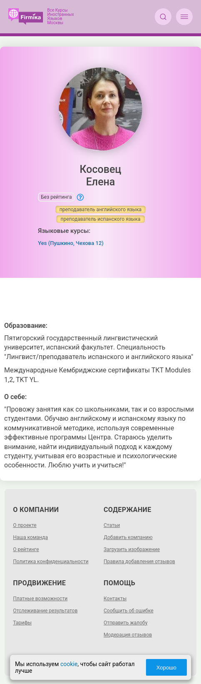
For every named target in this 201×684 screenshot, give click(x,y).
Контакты (115, 599)
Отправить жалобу (126, 623)
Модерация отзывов (128, 635)
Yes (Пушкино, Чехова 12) (70, 243)
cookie (69, 664)
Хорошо (166, 667)
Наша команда (30, 537)
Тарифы (22, 623)
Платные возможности (40, 599)
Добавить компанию (128, 537)
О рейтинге (26, 549)
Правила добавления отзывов (139, 561)
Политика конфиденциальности (50, 561)
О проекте (24, 525)
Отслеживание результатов (45, 611)
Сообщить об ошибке (128, 611)
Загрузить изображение (132, 549)
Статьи (112, 525)
